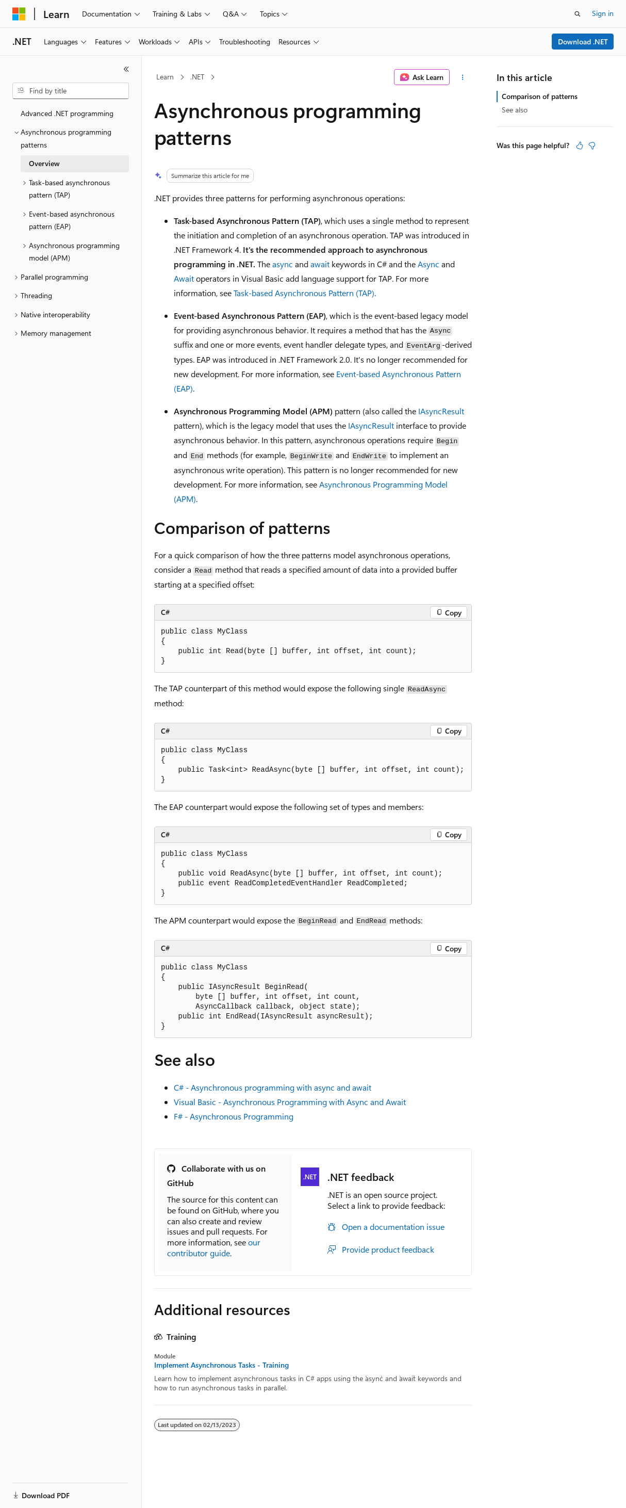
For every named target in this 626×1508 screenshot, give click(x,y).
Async (428, 263)
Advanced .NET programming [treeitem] (67, 113)
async (282, 263)
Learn (165, 77)
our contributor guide (213, 1247)
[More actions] (463, 77)
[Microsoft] (19, 14)
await (320, 263)
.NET (197, 77)
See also (515, 110)
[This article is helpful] (579, 145)
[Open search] (577, 14)
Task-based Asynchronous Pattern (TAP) (304, 292)
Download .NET (583, 41)
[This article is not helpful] (592, 145)
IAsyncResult (441, 411)
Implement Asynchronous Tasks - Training (221, 1365)
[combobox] (70, 91)
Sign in (603, 13)
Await (184, 278)
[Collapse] (126, 69)
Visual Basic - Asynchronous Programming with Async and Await (290, 1101)
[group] (313, 765)
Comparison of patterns (540, 96)
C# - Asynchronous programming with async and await (272, 1087)
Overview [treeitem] (44, 163)
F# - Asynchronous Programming (233, 1116)
